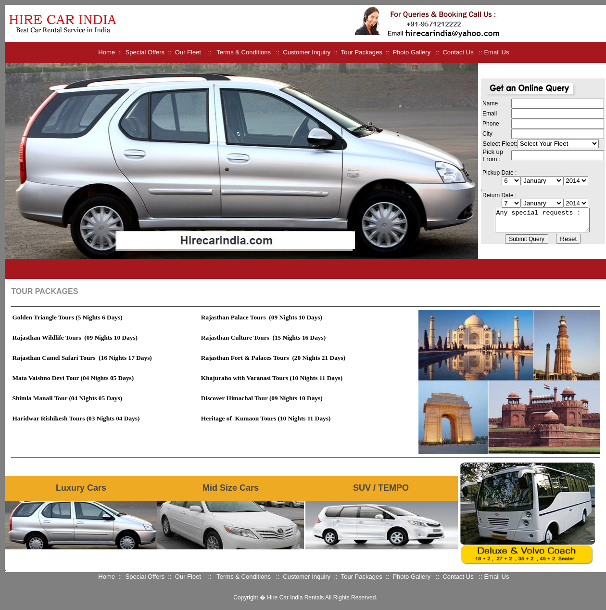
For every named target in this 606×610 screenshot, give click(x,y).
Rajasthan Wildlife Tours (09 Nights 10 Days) (75, 337)
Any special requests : (542, 219)
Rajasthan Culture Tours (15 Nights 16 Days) (263, 337)
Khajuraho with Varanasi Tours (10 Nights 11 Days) (271, 377)
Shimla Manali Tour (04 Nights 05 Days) (68, 398)
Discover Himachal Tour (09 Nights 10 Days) (262, 398)
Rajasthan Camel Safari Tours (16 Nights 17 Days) (82, 357)
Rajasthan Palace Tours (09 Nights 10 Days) (261, 317)
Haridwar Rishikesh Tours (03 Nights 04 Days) (76, 418)
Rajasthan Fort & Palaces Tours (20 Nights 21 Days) (273, 357)
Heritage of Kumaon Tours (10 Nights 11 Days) (266, 418)
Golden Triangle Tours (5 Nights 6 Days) (68, 317)
